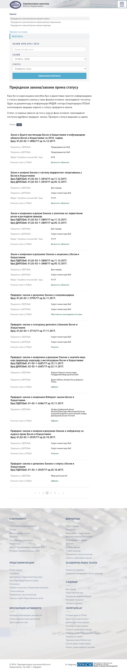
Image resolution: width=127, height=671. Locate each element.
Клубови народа (73, 547)
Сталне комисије (73, 550)
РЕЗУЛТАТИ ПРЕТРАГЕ (49, 75)
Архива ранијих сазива (19, 533)
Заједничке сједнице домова (78, 596)
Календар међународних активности (25, 615)
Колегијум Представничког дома (23, 580)
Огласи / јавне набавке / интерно (80, 647)
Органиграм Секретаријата (78, 622)
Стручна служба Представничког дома (26, 598)
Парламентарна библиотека (78, 640)
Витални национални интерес (79, 536)
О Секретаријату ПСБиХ (76, 615)
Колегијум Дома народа (76, 540)
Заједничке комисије (75, 569)
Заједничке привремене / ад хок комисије (84, 573)
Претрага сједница (74, 603)
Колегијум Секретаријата (77, 626)
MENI (122, 4)
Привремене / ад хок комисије (79, 554)
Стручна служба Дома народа (79, 557)
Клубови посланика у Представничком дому (28, 587)
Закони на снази (18, 31)
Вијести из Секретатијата (77, 618)
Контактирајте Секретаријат (78, 643)
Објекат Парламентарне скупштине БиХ (27, 547)
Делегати (70, 543)
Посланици (14, 584)
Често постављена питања (21, 540)
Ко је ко (12, 529)
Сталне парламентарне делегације (24, 618)
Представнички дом (74, 592)
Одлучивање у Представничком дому (25, 577)
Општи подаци (72, 526)
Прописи (13, 536)
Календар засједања (75, 599)
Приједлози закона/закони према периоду (31, 25)
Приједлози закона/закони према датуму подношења (36, 22)
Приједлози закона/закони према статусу (30, 18)
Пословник (70, 529)
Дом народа (71, 589)
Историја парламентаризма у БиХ (24, 550)
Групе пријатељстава (18, 622)
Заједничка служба (74, 636)
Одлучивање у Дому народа (78, 533)
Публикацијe (15, 543)
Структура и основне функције (22, 526)
